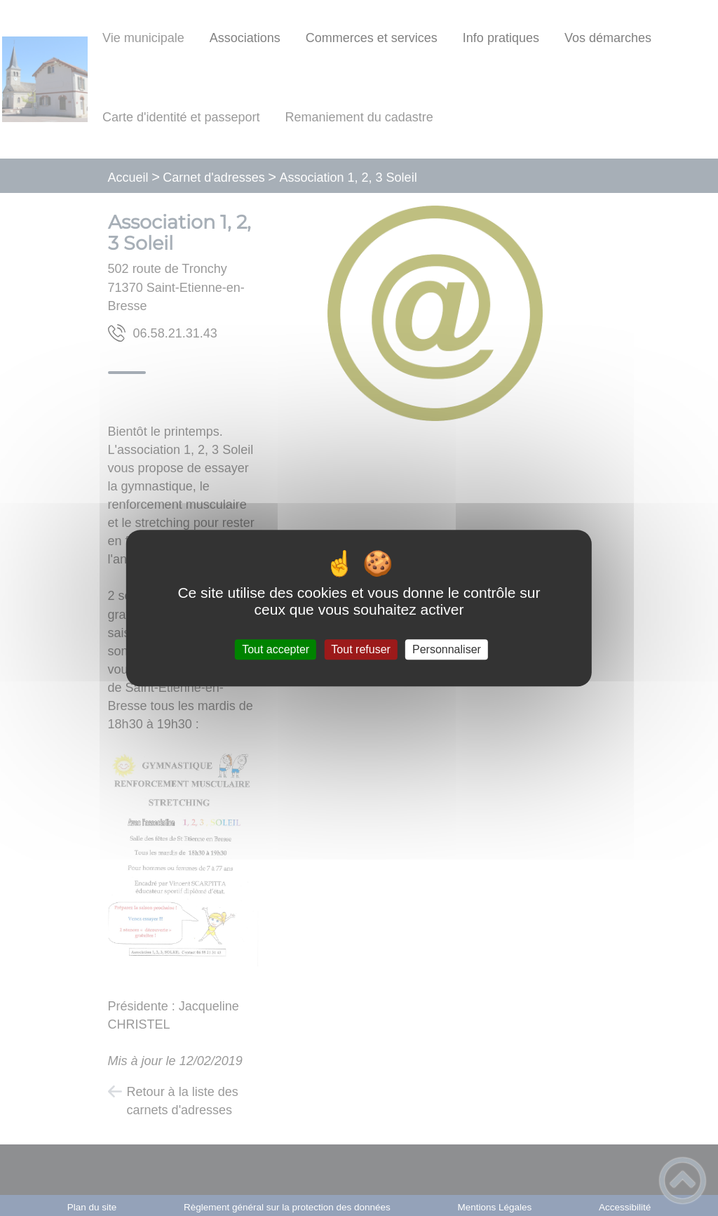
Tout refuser (360, 649)
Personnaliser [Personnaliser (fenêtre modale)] (446, 649)
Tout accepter (275, 649)
